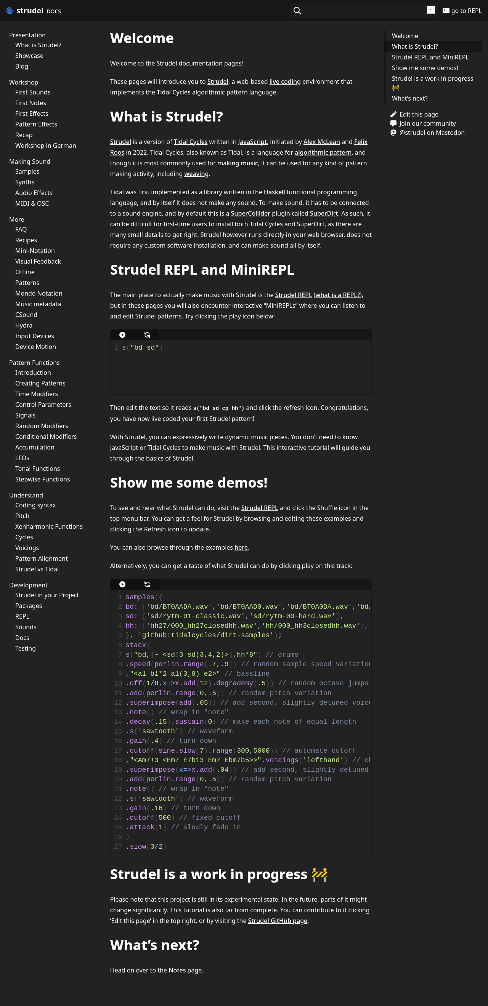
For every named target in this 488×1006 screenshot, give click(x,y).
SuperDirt (324, 213)
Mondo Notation (39, 293)
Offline (25, 272)
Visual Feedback (38, 261)
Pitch (22, 516)
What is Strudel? (38, 45)
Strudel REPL (293, 295)
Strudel (217, 81)
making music (237, 163)
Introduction (33, 372)
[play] (123, 334)
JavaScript (252, 142)
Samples (27, 171)
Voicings (27, 548)
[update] (147, 334)
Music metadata (38, 304)
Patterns (27, 282)
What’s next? (410, 98)
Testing (25, 648)
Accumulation (35, 447)
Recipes (26, 240)
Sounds (26, 627)
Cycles (24, 537)
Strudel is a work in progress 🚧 (432, 83)
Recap (23, 135)
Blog (21, 66)
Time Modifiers (36, 394)
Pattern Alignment (41, 558)
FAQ (21, 229)
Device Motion (35, 346)
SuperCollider (250, 213)
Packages (28, 605)
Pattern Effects (36, 124)
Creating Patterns (40, 383)
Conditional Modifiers (46, 436)
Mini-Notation (35, 250)
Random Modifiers (41, 426)
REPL (22, 616)
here (241, 547)
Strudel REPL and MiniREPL (430, 57)
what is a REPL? (337, 295)
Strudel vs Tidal (37, 569)
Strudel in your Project (47, 595)
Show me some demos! (425, 68)
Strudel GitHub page (278, 920)
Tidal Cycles (174, 92)
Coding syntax (35, 505)
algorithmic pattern (323, 152)
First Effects (31, 113)
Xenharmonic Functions (49, 526)
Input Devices (34, 336)
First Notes (30, 103)
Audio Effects (34, 193)
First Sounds (32, 92)
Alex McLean (321, 142)
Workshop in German (45, 145)
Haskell (274, 192)
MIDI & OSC (32, 203)
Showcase (29, 55)
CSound (26, 314)
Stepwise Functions (42, 479)
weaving (196, 174)
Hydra (23, 325)
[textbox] (245, 348)
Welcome (405, 36)
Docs (22, 637)
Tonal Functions (37, 468)
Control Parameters (43, 404)
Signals (25, 415)
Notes (177, 970)
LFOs (22, 458)
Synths (24, 182)
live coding (285, 81)
